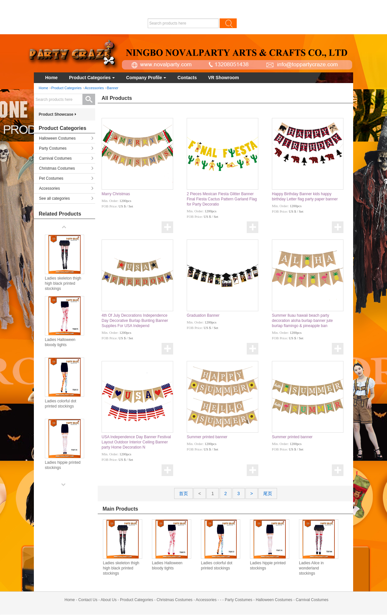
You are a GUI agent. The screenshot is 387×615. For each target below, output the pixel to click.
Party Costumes (52, 148)
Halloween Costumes (57, 138)
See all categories (54, 198)
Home (51, 77)
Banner (112, 88)
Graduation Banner (203, 315)
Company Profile (146, 77)
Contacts (187, 77)
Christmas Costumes (57, 168)
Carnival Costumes (55, 158)
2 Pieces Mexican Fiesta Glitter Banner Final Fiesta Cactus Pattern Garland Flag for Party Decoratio (222, 199)
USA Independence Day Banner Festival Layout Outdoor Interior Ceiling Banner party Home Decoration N (136, 442)
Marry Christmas (116, 194)
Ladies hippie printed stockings (268, 565)
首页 (183, 493)
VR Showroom (223, 77)
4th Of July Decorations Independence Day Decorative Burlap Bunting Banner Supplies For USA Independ (135, 320)
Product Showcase (56, 114)
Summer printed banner (207, 437)
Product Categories (92, 77)
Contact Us (87, 600)
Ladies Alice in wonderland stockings (311, 568)
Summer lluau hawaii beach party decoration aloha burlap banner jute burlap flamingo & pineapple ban (302, 320)
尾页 (267, 493)
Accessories (94, 88)
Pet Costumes (51, 178)
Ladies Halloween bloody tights (167, 565)
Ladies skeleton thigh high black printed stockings (121, 568)
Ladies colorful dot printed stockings (216, 565)
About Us (108, 600)
